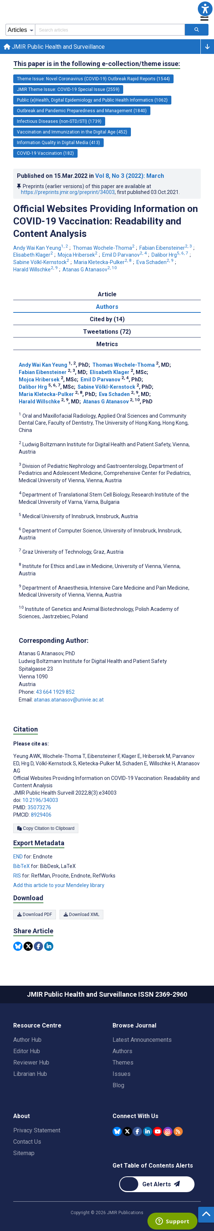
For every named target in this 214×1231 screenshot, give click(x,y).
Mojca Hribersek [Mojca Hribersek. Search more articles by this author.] (78, 255)
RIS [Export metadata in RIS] (17, 876)
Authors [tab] (107, 306)
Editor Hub (26, 1051)
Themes (123, 1062)
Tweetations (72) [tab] (107, 331)
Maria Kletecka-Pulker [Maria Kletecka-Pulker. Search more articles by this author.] (103, 262)
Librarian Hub (30, 1073)
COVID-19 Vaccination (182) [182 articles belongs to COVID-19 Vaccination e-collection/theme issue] (45, 153)
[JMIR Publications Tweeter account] (127, 1131)
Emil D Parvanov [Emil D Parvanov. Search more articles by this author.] (125, 255)
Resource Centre (37, 1025)
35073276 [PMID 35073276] (39, 807)
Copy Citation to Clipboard (45, 828)
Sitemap (24, 1153)
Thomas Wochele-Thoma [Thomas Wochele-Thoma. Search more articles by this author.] (104, 248)
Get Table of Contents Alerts (153, 1165)
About (21, 1116)
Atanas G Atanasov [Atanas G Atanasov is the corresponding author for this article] (47, 653)
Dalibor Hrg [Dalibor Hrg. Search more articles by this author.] (170, 255)
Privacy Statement (36, 1130)
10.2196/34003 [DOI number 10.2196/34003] (40, 800)
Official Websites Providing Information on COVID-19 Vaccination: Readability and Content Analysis (105, 221)
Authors (122, 1051)
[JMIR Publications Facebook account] (137, 1131)
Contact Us (27, 1141)
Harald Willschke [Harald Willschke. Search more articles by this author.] (36, 269)
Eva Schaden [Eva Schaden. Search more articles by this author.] (155, 262)
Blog (118, 1085)
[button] (205, 9)
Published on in (90, 175)
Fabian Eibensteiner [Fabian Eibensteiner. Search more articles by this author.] (166, 248)
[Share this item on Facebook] (38, 946)
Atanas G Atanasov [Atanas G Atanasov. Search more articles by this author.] (90, 269)
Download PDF (34, 914)
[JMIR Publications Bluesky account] (117, 1131)
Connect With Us (135, 1116)
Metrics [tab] (107, 344)
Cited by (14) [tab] (107, 319)
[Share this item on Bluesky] (17, 946)
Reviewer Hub (31, 1062)
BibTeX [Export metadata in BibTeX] (22, 866)
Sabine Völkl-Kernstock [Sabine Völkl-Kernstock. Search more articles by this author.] (41, 262)
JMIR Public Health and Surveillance (54, 46)
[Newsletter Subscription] (157, 1184)
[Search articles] (196, 30)
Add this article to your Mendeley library (58, 885)
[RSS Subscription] (178, 1131)
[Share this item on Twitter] (28, 946)
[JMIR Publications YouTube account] (157, 1131)
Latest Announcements (142, 1039)
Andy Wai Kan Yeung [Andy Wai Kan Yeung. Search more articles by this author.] (41, 248)
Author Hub (27, 1039)
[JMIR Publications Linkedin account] (147, 1131)
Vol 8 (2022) (129, 175)
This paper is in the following (96, 63)
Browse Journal (134, 1025)
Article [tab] (107, 294)
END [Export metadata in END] (18, 857)
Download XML (81, 914)
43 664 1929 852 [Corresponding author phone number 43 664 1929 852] (55, 692)
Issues (122, 1073)
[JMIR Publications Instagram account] (167, 1131)
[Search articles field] (110, 30)
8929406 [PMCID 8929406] (41, 815)
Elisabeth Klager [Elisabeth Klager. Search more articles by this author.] (33, 255)
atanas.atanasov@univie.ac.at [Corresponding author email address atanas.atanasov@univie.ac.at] (69, 700)
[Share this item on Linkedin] (48, 946)
